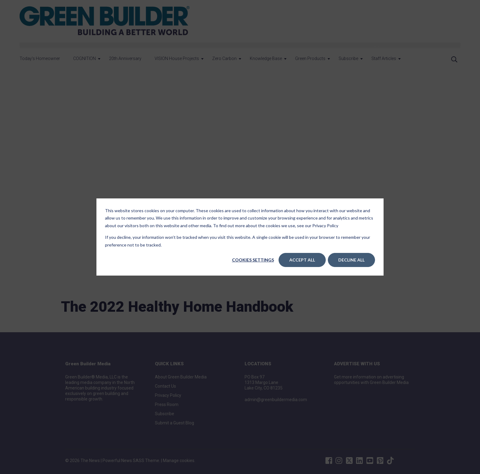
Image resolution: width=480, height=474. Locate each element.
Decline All (351, 259)
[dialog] (240, 237)
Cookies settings (253, 259)
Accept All (302, 259)
